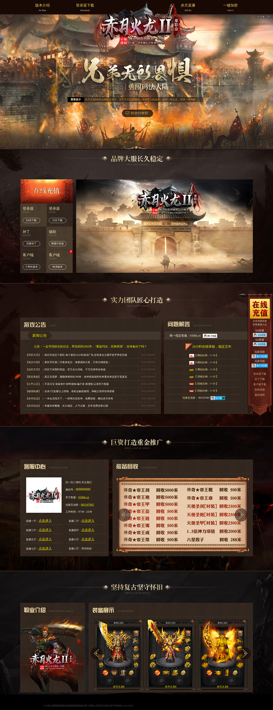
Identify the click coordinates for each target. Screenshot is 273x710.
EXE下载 (57, 220)
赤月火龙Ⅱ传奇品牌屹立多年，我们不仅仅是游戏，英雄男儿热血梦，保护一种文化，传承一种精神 (140, 99)
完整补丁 (31, 243)
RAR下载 (31, 220)
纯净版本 (57, 266)
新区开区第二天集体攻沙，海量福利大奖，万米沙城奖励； (78, 362)
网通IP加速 (57, 243)
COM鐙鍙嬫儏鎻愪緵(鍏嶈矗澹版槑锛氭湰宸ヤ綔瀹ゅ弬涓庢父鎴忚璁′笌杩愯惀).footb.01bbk (88, 705)
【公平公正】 (34, 384)
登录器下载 (259, 374)
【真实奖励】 (34, 376)
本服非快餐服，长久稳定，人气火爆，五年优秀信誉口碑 (76, 405)
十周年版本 (31, 266)
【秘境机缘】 (34, 391)
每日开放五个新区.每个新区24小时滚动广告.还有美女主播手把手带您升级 (86, 355)
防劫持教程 (137, 113)
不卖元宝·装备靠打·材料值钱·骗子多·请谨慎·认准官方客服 (77, 384)
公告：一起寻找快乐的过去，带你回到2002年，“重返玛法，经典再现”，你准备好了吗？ (90, 346)
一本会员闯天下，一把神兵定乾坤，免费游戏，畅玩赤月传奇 (79, 398)
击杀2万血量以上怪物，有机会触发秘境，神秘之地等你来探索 (79, 391)
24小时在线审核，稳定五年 (211, 346)
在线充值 (46, 191)
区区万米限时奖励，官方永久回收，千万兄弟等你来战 (75, 369)
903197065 (211, 397)
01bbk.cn (83, 497)
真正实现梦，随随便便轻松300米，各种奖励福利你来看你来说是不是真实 (86, 376)
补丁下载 (260, 379)
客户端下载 (259, 384)
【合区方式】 (34, 369)
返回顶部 (260, 395)
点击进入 (45, 521)
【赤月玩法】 (34, 398)
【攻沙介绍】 (34, 362)
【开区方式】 (34, 355)
